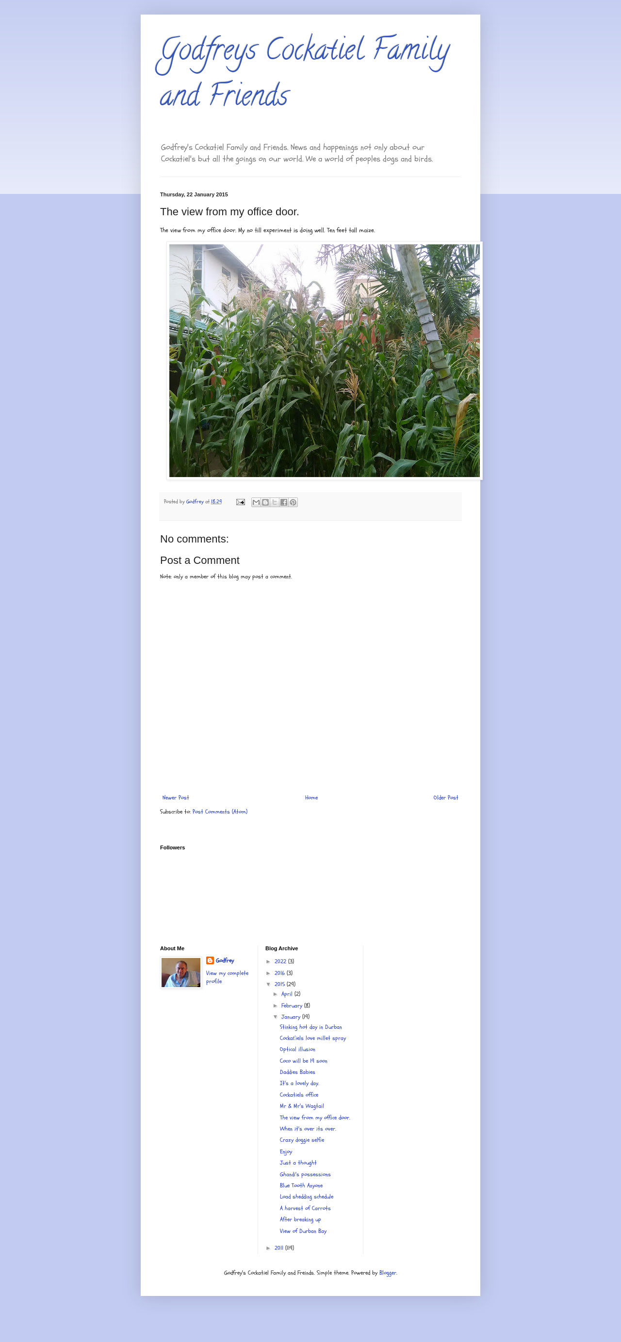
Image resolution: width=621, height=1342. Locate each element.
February (292, 1005)
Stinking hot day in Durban (311, 1027)
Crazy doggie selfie (302, 1140)
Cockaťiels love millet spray (313, 1038)
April (287, 994)
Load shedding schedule (306, 1196)
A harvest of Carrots (305, 1208)
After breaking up (300, 1219)
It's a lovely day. (299, 1083)
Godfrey (225, 960)
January (291, 1017)
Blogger (387, 1273)
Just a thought (298, 1162)
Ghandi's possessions (305, 1174)
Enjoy (286, 1151)
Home (311, 797)
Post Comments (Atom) (220, 811)
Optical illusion (297, 1049)
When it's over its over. (308, 1129)
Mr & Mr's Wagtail (302, 1106)
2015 (281, 984)
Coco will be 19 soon (303, 1061)
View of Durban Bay (303, 1231)
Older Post (446, 797)
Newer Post (176, 797)
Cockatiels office (299, 1095)
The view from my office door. (315, 1117)
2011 (280, 1248)
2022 (281, 961)
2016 (281, 973)
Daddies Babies (297, 1072)
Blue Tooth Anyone (301, 1185)
